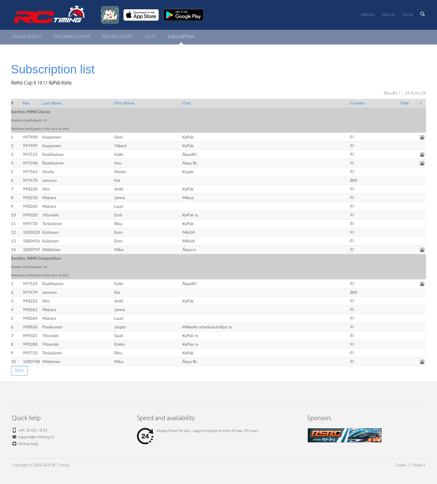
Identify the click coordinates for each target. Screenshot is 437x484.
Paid (405, 102)
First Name (124, 102)
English (368, 15)
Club (186, 102)
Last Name (52, 102)
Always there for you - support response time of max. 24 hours (197, 431)
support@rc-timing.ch (36, 437)
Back (19, 370)
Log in (407, 15)
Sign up (388, 15)
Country (357, 102)
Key (26, 102)
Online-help (28, 444)
